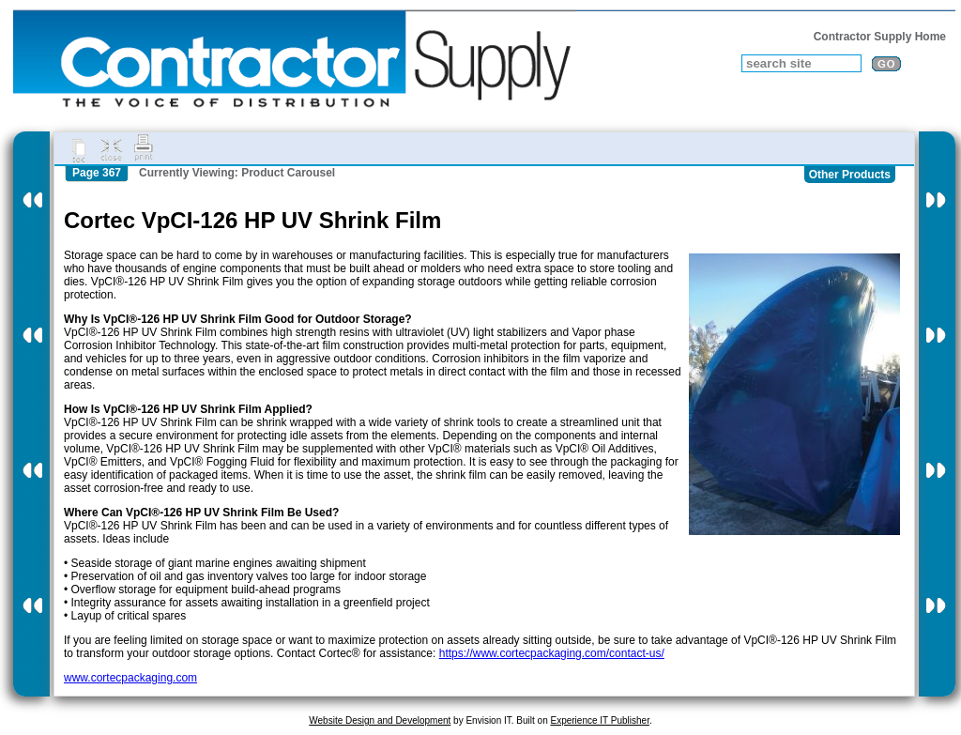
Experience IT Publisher (599, 720)
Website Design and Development (379, 720)
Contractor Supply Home (880, 36)
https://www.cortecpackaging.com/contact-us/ (551, 653)
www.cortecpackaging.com (130, 677)
